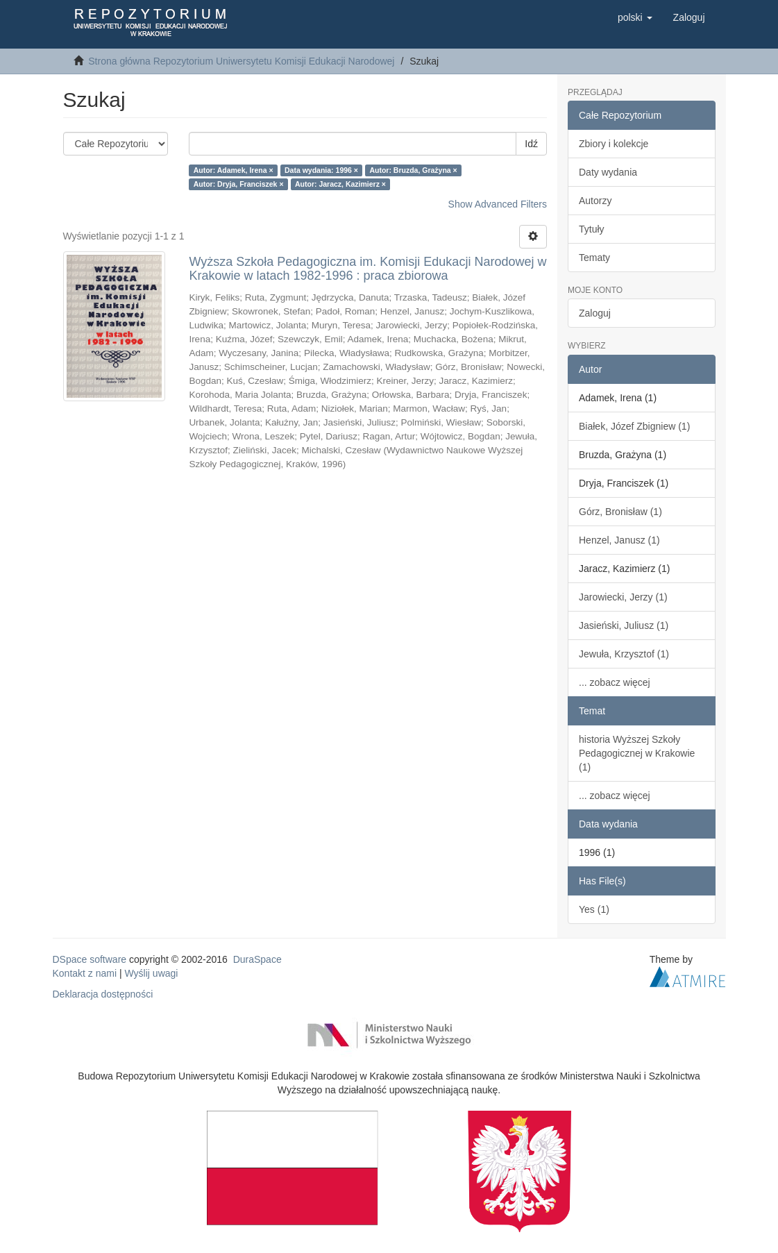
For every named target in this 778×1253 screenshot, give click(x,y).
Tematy (594, 257)
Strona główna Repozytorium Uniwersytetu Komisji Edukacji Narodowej (241, 61)
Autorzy (595, 200)
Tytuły (591, 229)
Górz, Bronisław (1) (620, 511)
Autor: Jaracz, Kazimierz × (340, 184)
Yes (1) (594, 909)
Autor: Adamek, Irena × (233, 170)
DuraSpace (257, 959)
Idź (531, 143)
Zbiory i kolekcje (613, 143)
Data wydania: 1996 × (321, 170)
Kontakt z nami (85, 973)
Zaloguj (595, 313)
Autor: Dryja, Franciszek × (239, 184)
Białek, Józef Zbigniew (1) (634, 426)
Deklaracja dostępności (103, 994)
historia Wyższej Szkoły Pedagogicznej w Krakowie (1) (637, 753)
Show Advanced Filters (497, 204)
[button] (635, 17)
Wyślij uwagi (151, 973)
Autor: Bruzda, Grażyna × (413, 170)
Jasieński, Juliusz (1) (623, 625)
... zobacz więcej (614, 682)
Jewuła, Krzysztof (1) (624, 653)
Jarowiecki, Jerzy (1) (623, 597)
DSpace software (90, 959)
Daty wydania (608, 172)
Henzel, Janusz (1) (619, 540)
